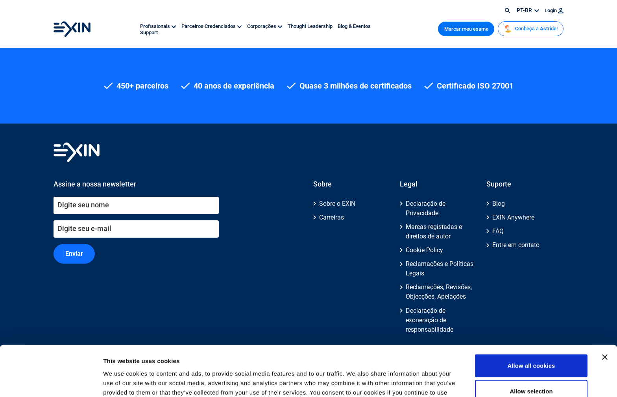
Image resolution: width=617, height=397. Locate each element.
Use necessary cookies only (531, 371)
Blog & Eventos (354, 26)
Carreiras (331, 217)
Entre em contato (515, 245)
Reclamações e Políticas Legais (439, 268)
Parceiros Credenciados (212, 26)
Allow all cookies (531, 319)
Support (149, 32)
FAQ (498, 231)
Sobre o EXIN (337, 203)
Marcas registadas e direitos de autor (434, 231)
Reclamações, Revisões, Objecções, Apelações (439, 291)
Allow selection (531, 345)
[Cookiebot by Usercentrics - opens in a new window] (51, 382)
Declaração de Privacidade (425, 208)
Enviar (74, 253)
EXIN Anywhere (513, 217)
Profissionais (158, 26)
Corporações (265, 26)
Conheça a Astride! (531, 29)
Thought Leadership (311, 26)
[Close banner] (605, 311)
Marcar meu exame (466, 29)
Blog (498, 203)
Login (554, 10)
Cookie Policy (424, 250)
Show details (413, 381)
